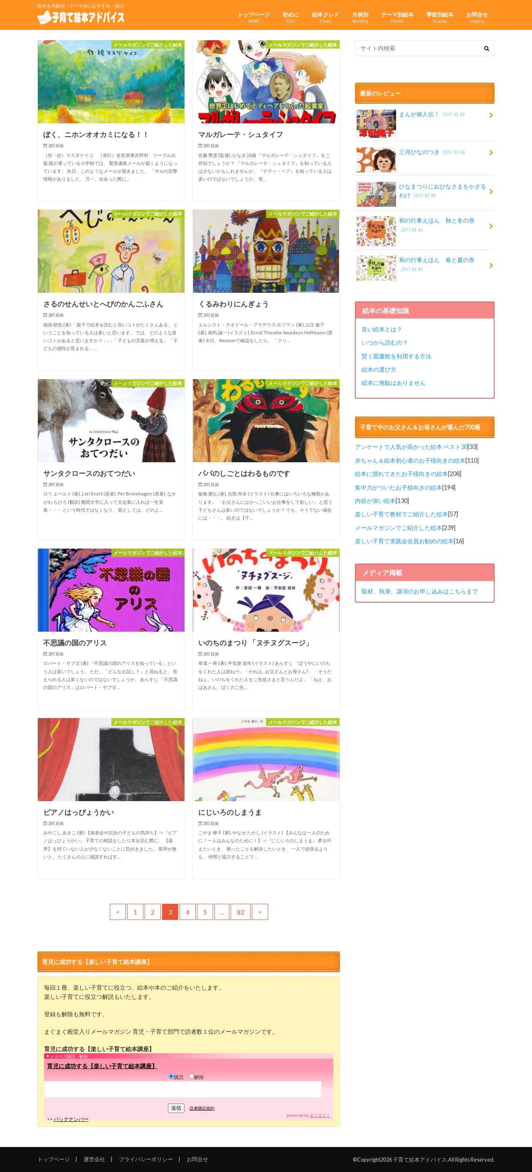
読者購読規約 (202, 1108)
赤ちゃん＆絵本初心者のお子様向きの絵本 (410, 460)
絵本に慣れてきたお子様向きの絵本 (401, 473)
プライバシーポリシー (146, 1159)
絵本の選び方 (379, 369)
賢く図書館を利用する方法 (396, 356)
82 (240, 912)
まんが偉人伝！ (411, 117)
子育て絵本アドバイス (420, 1159)
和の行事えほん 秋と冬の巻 (416, 228)
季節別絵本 (439, 17)
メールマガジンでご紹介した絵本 (398, 527)
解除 (196, 1077)
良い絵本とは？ (382, 329)
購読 (176, 1077)
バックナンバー (71, 1119)
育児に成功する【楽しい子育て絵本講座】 (102, 1065)
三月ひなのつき (411, 154)
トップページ (253, 17)
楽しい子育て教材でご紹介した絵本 (401, 513)
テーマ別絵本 (397, 17)
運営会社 (94, 1159)
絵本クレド (325, 17)
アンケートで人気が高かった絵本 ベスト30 (411, 446)
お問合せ (477, 17)
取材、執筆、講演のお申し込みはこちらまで (420, 591)
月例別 (360, 17)
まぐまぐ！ (320, 1115)
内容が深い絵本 (375, 500)
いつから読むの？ (385, 342)
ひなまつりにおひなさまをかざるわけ (421, 194)
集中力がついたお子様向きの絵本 (398, 487)
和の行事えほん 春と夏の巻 (416, 267)
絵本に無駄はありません (394, 382)
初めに (291, 17)
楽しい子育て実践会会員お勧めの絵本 (404, 540)
